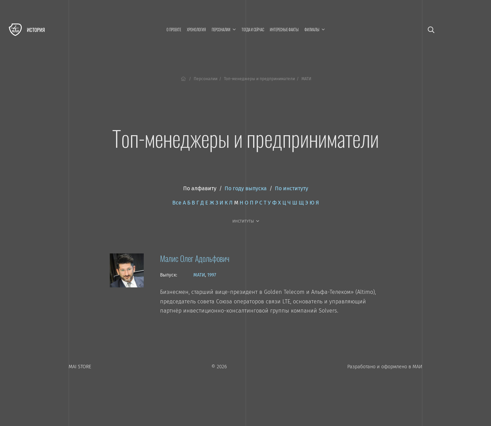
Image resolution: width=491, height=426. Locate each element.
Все (176, 202)
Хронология (196, 29)
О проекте (173, 29)
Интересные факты (284, 29)
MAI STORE (80, 367)
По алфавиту (199, 188)
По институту (291, 188)
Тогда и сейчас (253, 29)
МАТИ (199, 275)
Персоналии (205, 78)
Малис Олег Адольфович (194, 258)
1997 (211, 275)
